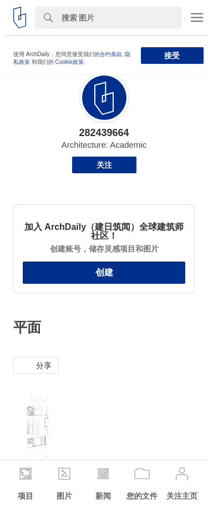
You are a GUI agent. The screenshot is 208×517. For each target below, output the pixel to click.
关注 (104, 164)
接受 (172, 55)
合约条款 (111, 54)
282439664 (104, 132)
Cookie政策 (69, 62)
